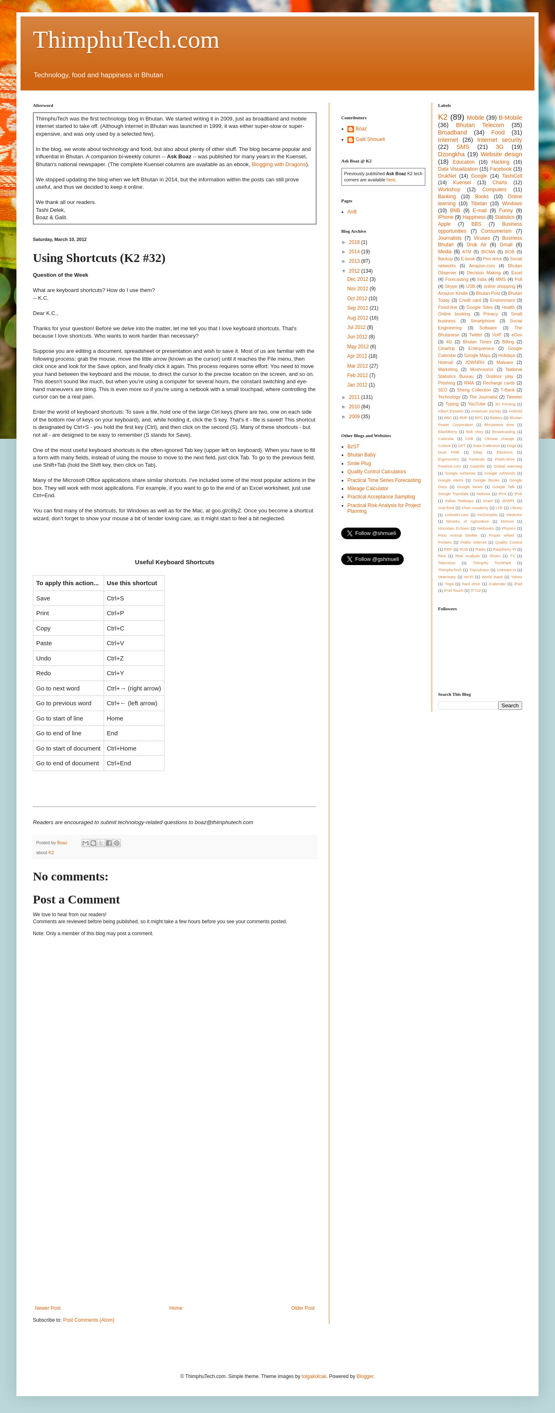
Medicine (514, 514)
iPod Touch (453, 590)
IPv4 (502, 493)
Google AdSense (460, 473)
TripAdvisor (479, 570)
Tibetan (479, 203)
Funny (506, 210)
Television (447, 563)
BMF (463, 417)
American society (486, 411)
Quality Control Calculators (376, 472)
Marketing (448, 369)
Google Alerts (450, 480)
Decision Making (484, 272)
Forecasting (456, 279)
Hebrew (483, 493)
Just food (446, 507)
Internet (448, 140)
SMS (462, 147)
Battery (496, 417)
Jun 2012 (358, 337)
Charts (500, 182)
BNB (455, 210)
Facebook (501, 169)
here (390, 179)
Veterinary (447, 576)
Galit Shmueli (370, 139)
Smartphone (483, 320)
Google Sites (480, 307)
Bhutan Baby (361, 455)
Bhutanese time (499, 424)
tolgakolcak (314, 1376)
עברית (475, 590)
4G (449, 341)
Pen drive (492, 258)
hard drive (471, 583)
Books (481, 196)
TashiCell (512, 176)
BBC (448, 417)
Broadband (452, 132)
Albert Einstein (451, 411)
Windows (512, 203)
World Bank (492, 576)
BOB (510, 251)
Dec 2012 (358, 279)
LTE (499, 507)
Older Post (302, 1308)
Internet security (499, 140)
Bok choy (474, 431)
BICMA (488, 251)
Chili (469, 438)
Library (516, 507)
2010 (355, 407)
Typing (452, 403)
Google (479, 176)
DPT (462, 445)
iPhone (445, 217)
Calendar (446, 438)
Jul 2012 (357, 327)
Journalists (450, 238)
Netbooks (485, 528)
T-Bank (508, 389)
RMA (469, 382)
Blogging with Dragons (279, 164)
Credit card (470, 300)
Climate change (499, 438)
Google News (469, 486)
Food (498, 132)
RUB (464, 549)
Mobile (475, 117)
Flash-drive (504, 459)
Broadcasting (503, 431)
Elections (505, 452)
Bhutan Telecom (480, 125)
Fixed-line (448, 307)
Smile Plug (359, 463)
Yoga (449, 583)
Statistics (505, 217)
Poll (518, 279)
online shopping (499, 286)
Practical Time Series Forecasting (384, 480)
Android (515, 411)
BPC (479, 417)
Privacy (490, 313)
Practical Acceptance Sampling (381, 497)
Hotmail (445, 362)
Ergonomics (448, 459)
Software (488, 327)
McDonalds (487, 514)
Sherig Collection (474, 389)
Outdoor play (499, 376)
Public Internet (473, 542)
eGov (516, 334)
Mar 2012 (358, 366)
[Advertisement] (86, 1208)
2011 (355, 397)
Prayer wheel (501, 535)
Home (176, 1308)
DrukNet (447, 176)
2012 (355, 271)
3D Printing (505, 404)
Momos (507, 521)
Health (508, 307)
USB (470, 286)
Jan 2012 (358, 385)
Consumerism (496, 231)
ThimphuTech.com (126, 39)
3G (500, 147)
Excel (516, 272)
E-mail (480, 210)
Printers (445, 542)
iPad (518, 583)
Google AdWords (500, 473)
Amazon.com (482, 265)
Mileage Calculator (367, 488)
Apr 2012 (357, 356)
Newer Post (47, 1308)
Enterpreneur (481, 348)
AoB (352, 212)
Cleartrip (446, 348)
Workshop (449, 189)
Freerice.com (449, 466)
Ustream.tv (506, 570)
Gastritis (477, 466)
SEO (443, 389)
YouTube (477, 403)
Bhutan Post (488, 293)
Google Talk (504, 486)
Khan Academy (475, 507)
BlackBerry (447, 431)
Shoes (494, 556)
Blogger (364, 1376)
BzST (353, 446)
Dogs (511, 445)
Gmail (506, 245)
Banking (447, 196)
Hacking (500, 162)
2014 (355, 252)
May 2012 (358, 347)
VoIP (497, 334)
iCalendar (497, 583)
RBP (448, 549)
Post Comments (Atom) (88, 1320)
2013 (355, 261)
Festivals (477, 459)
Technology (449, 396)
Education (463, 162)
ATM (466, 251)
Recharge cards (499, 382)
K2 (51, 852)
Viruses (482, 238)
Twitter (475, 334)
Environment (502, 300)
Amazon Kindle (453, 293)
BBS (476, 224)
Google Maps (477, 355)
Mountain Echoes (453, 528)
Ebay (477, 452)
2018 (355, 242)
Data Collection (486, 445)
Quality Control (508, 542)
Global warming (508, 466)
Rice (442, 556)
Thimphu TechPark (492, 563)
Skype (451, 286)
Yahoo (516, 576)
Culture (444, 445)
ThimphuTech (450, 570)
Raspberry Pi (504, 549)
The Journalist (483, 396)
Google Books (486, 480)
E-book (468, 258)
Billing (508, 341)
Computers (495, 189)
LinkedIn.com (456, 514)
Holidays (506, 355)
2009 (355, 416)
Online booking (454, 313)
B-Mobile (510, 117)
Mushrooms (481, 369)
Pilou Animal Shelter (458, 535)
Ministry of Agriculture (467, 521)
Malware (505, 362)
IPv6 (518, 493)
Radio (480, 549)
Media (445, 252)
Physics (509, 528)
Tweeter (514, 396)
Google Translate (453, 493)
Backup (445, 258)
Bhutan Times (477, 341)
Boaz (361, 129)
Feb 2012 (358, 375)
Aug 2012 (358, 318)
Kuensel (462, 182)
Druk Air (476, 245)
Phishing (446, 382)
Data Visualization (458, 169)
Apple (444, 224)
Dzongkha (451, 154)
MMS (500, 279)
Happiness (474, 217)
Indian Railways (459, 500)
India (482, 279)
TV (512, 556)
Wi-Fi (468, 576)
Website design (501, 154)
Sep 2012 (358, 308)
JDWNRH (475, 362)
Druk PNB (448, 452)
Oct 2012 (357, 298)
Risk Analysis (468, 556)
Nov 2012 (358, 289)
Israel (488, 500)
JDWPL (508, 500)
